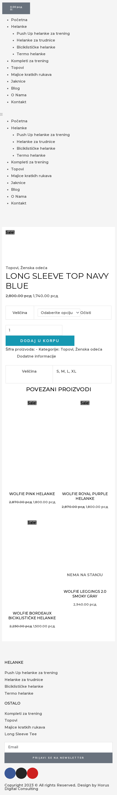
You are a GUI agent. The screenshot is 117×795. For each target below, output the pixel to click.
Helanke (19, 26)
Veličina (20, 312)
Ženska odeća (33, 268)
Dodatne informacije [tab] (36, 356)
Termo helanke (31, 54)
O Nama (18, 95)
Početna (19, 20)
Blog (15, 88)
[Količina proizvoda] (34, 330)
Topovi (17, 67)
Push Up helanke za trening (43, 33)
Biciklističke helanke (36, 47)
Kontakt (18, 102)
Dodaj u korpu (39, 340)
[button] (58, 114)
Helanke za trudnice (36, 40)
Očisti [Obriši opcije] (85, 312)
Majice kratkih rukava (31, 74)
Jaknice (18, 81)
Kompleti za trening (29, 61)
